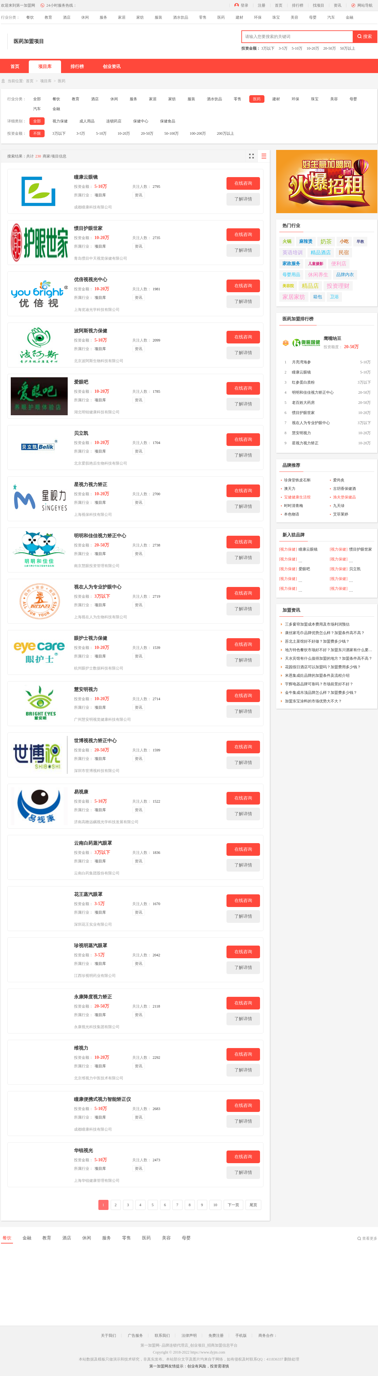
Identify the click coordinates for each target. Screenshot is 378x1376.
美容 (294, 17)
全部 (37, 99)
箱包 (317, 296)
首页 (278, 5)
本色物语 (291, 514)
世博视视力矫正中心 (95, 740)
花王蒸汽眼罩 (88, 894)
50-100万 (171, 133)
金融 (349, 17)
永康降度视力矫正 (93, 996)
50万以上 (347, 48)
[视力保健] (288, 549)
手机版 (241, 1335)
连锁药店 (113, 121)
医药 (221, 17)
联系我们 (162, 1335)
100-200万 (198, 133)
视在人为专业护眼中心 (97, 586)
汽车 (331, 17)
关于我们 (108, 1335)
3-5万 (283, 48)
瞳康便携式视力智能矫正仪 (102, 1099)
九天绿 (338, 505)
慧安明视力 (86, 689)
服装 (158, 17)
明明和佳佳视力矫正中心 (100, 535)
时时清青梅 (293, 505)
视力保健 (60, 121)
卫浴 (334, 296)
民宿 (344, 252)
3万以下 (268, 48)
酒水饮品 (180, 17)
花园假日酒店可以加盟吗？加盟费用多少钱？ (323, 667)
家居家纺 (293, 297)
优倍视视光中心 (90, 279)
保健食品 (167, 121)
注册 (261, 5)
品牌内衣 (345, 274)
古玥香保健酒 (344, 488)
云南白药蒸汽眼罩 (93, 843)
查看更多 (369, 1238)
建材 (239, 17)
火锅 (286, 241)
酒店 (67, 17)
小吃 (344, 241)
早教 (360, 241)
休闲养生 (318, 274)
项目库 (45, 66)
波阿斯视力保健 (90, 330)
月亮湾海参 (301, 362)
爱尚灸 (338, 480)
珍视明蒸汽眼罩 (90, 945)
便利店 (338, 263)
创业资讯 (112, 66)
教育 (48, 17)
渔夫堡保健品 (344, 497)
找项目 (318, 5)
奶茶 (326, 241)
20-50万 (329, 48)
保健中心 (140, 121)
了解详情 (243, 199)
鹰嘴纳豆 (332, 338)
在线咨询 (243, 183)
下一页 (233, 1205)
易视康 (81, 791)
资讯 (337, 5)
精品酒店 (321, 252)
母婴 (313, 17)
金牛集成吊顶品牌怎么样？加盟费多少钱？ (321, 692)
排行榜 (297, 5)
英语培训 (292, 252)
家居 (122, 17)
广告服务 (135, 1335)
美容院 (288, 286)
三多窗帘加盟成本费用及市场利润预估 (317, 624)
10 (215, 1205)
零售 (203, 17)
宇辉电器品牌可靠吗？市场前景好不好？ (319, 684)
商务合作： (267, 1335)
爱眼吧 (81, 382)
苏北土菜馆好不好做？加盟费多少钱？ (317, 641)
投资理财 (338, 286)
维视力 (81, 1048)
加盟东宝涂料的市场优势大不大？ (313, 701)
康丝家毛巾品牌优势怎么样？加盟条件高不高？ (325, 633)
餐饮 (30, 17)
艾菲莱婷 (340, 514)
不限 (37, 133)
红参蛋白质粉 (303, 382)
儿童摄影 (315, 264)
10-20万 (313, 48)
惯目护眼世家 (88, 228)
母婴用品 (291, 274)
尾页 (253, 1205)
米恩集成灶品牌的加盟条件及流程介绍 (317, 675)
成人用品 (87, 121)
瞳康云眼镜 (86, 177)
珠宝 (276, 17)
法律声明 (189, 1335)
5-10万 (297, 48)
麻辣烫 (306, 241)
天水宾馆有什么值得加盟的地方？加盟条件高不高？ (328, 658)
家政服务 (291, 263)
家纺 (140, 17)
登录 (244, 5)
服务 (103, 17)
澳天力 (289, 488)
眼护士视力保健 (90, 638)
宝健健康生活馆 (297, 497)
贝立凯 (81, 433)
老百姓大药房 (303, 402)
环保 (258, 17)
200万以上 (225, 133)
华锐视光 (83, 1150)
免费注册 (216, 1335)
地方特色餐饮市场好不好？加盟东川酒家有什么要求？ (329, 650)
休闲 (85, 17)
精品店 (310, 286)
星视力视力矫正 (90, 484)
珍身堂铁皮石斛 (297, 480)
